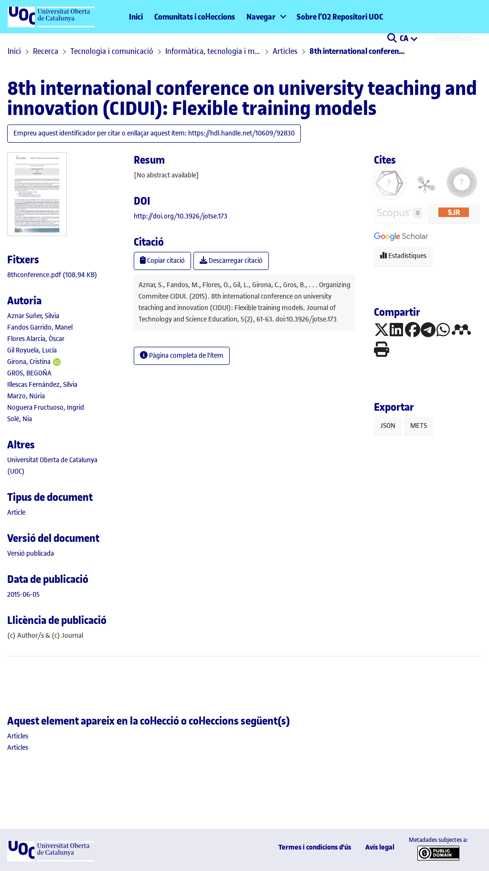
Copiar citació (162, 260)
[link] (52, 275)
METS (418, 425)
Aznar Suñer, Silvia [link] (33, 316)
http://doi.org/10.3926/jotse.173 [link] (180, 216)
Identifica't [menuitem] (454, 38)
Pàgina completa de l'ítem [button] (181, 355)
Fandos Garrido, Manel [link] (40, 327)
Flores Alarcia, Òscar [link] (35, 338)
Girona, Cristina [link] (29, 361)
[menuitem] (265, 17)
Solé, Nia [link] (19, 419)
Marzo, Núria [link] (26, 396)
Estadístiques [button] (403, 255)
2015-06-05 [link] (23, 594)
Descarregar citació (231, 260)
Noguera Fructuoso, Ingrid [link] (45, 407)
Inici (136, 16)
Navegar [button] (261, 16)
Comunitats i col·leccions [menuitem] (194, 16)
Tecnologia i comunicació (111, 51)
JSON (387, 425)
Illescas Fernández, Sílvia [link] (42, 384)
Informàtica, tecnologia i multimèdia (213, 51)
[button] (392, 39)
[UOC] (50, 859)
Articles (285, 51)
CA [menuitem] (405, 38)
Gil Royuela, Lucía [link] (32, 350)
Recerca (45, 51)
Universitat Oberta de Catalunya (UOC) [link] (52, 466)
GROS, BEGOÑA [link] (29, 373)
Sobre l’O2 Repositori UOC (340, 16)
